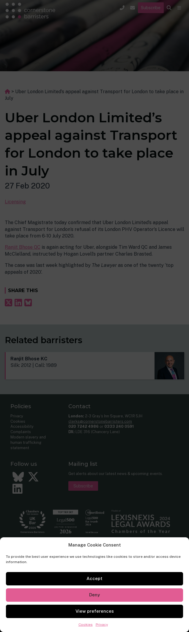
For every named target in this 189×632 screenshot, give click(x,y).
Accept (94, 578)
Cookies (85, 625)
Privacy (102, 625)
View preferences (94, 611)
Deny (94, 594)
